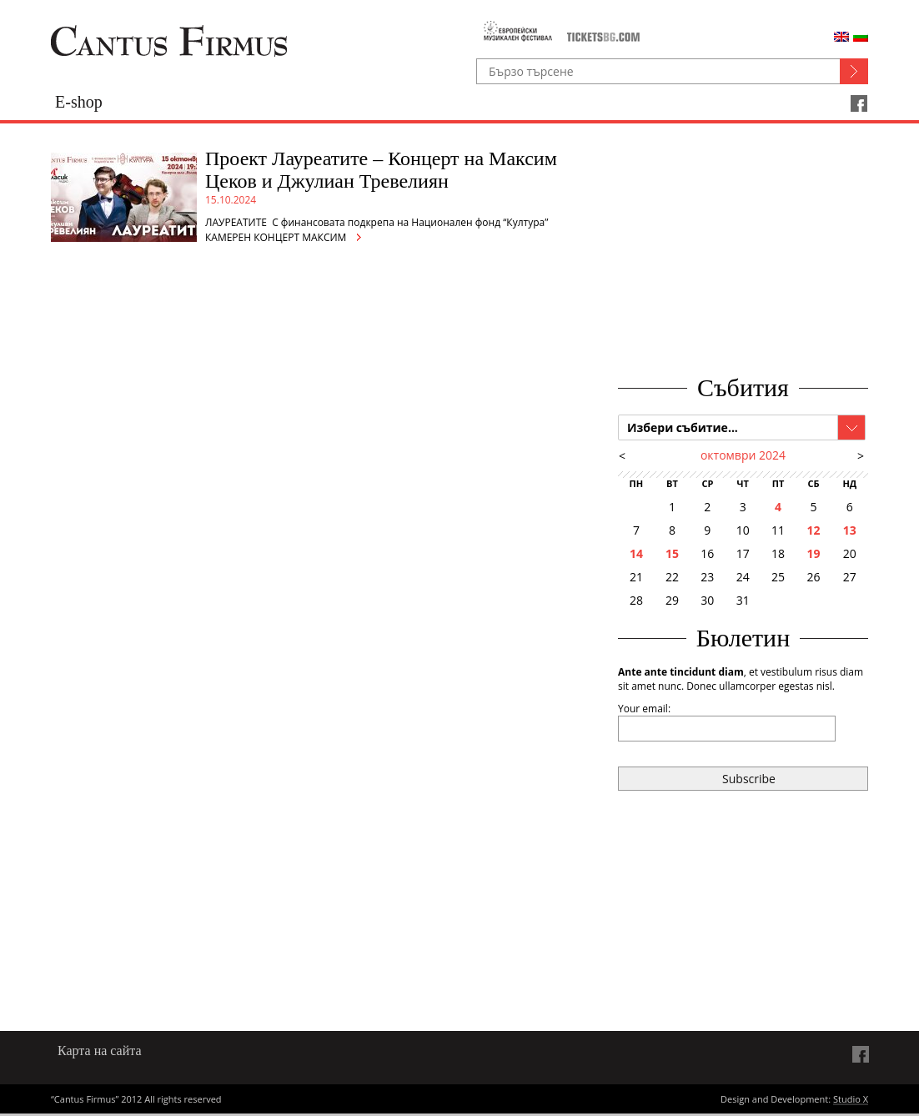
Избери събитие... (682, 427)
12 (813, 530)
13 (849, 530)
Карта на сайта (100, 1050)
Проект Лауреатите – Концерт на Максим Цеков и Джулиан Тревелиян (381, 170)
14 (636, 553)
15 (672, 553)
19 (813, 553)
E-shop (79, 102)
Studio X (850, 1100)
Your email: (644, 708)
